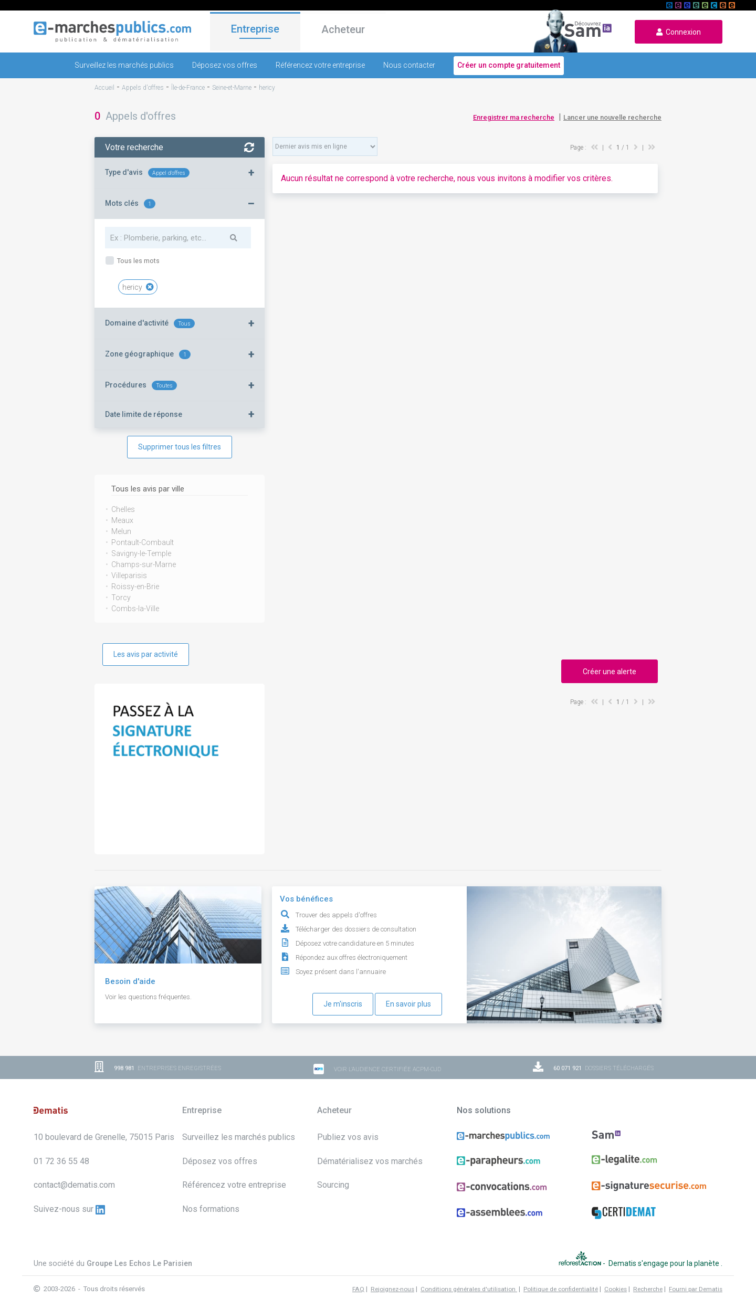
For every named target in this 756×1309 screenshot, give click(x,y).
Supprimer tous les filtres (179, 447)
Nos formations (210, 1209)
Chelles (123, 509)
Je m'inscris (342, 1004)
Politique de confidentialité (560, 1289)
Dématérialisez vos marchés (370, 1161)
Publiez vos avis (348, 1137)
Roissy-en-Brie (135, 586)
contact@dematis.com (74, 1185)
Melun (121, 531)
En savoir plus (408, 1004)
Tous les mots (138, 261)
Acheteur (343, 31)
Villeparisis (129, 575)
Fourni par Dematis (695, 1289)
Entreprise (255, 30)
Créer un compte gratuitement (508, 65)
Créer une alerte (609, 671)
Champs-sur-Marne (143, 564)
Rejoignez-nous (392, 1289)
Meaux (122, 520)
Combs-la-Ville (135, 608)
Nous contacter (409, 65)
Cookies (615, 1289)
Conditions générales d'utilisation (469, 1289)
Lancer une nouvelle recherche (612, 117)
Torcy (121, 597)
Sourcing (333, 1185)
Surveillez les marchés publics (124, 65)
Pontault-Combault (142, 542)
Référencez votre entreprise (320, 65)
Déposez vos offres (224, 65)
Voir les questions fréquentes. (148, 997)
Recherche (648, 1289)
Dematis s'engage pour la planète (664, 1263)
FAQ (358, 1289)
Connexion (678, 32)
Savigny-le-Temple (141, 553)
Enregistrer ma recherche (513, 117)
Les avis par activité (145, 654)
